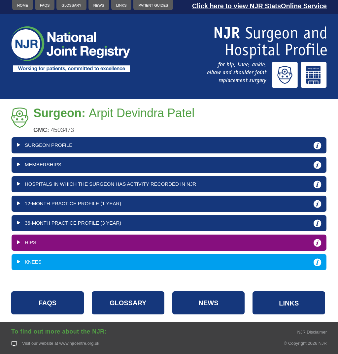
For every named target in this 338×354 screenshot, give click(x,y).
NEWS (98, 5)
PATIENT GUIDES (153, 5)
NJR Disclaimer (312, 332)
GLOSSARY (71, 5)
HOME (22, 5)
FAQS (45, 5)
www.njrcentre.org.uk (79, 343)
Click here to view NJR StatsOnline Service (259, 6)
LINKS (121, 5)
